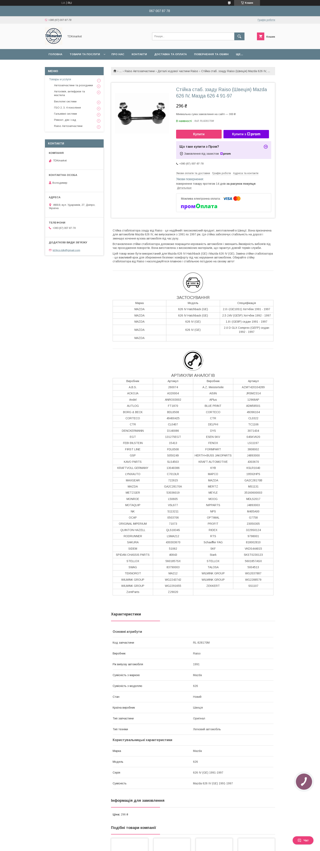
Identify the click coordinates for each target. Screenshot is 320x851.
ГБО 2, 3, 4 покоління (67, 107)
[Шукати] (239, 36)
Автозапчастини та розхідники (73, 85)
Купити (199, 134)
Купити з (246, 134)
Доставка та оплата (170, 54)
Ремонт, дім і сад (65, 119)
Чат (303, 840)
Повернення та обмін (211, 54)
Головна (55, 54)
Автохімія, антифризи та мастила (69, 93)
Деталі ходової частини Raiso (178, 71)
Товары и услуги (60, 79)
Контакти (139, 54)
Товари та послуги (85, 54)
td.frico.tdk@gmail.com (66, 250)
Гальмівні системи (65, 113)
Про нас (117, 54)
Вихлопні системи (65, 101)
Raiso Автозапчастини (140, 71)
